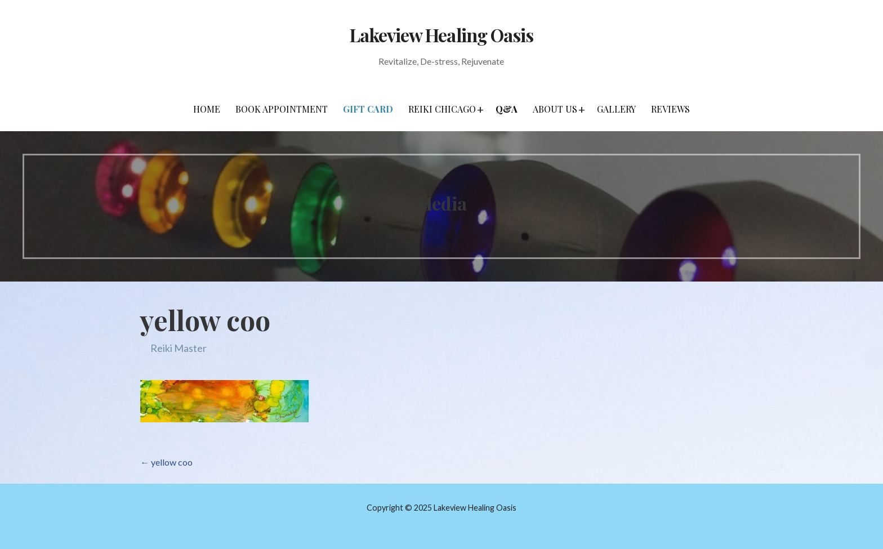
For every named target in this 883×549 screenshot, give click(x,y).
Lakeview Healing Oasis (441, 35)
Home (206, 109)
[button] (480, 109)
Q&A (507, 109)
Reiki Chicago (442, 109)
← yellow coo (166, 462)
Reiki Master (178, 348)
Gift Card (368, 109)
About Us (555, 109)
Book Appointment (281, 109)
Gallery (616, 109)
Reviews (670, 109)
